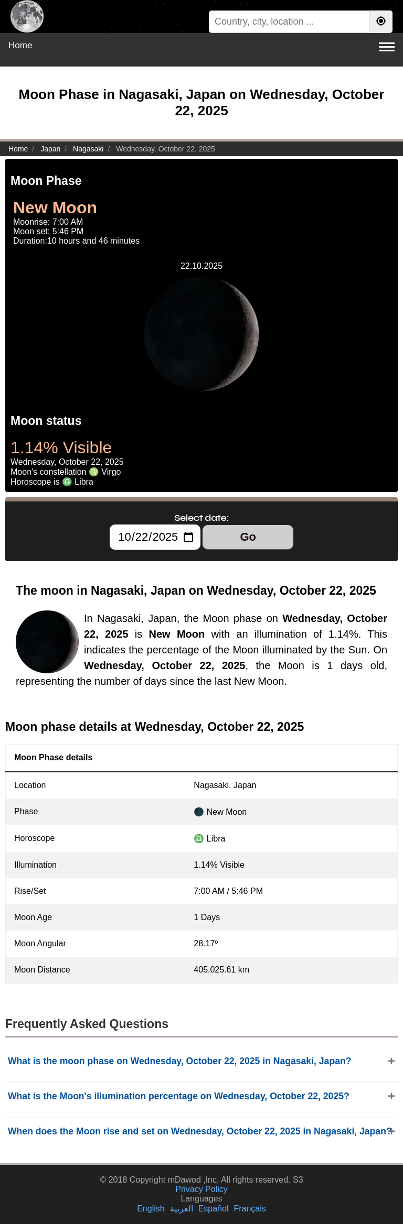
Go (248, 536)
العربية (181, 1208)
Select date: (201, 517)
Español (213, 1208)
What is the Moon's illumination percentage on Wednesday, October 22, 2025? (178, 1096)
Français (250, 1208)
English (150, 1208)
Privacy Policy (201, 1189)
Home (20, 45)
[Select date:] (155, 537)
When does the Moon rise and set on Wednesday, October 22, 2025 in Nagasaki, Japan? (200, 1131)
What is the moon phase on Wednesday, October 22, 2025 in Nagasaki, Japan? (179, 1061)
